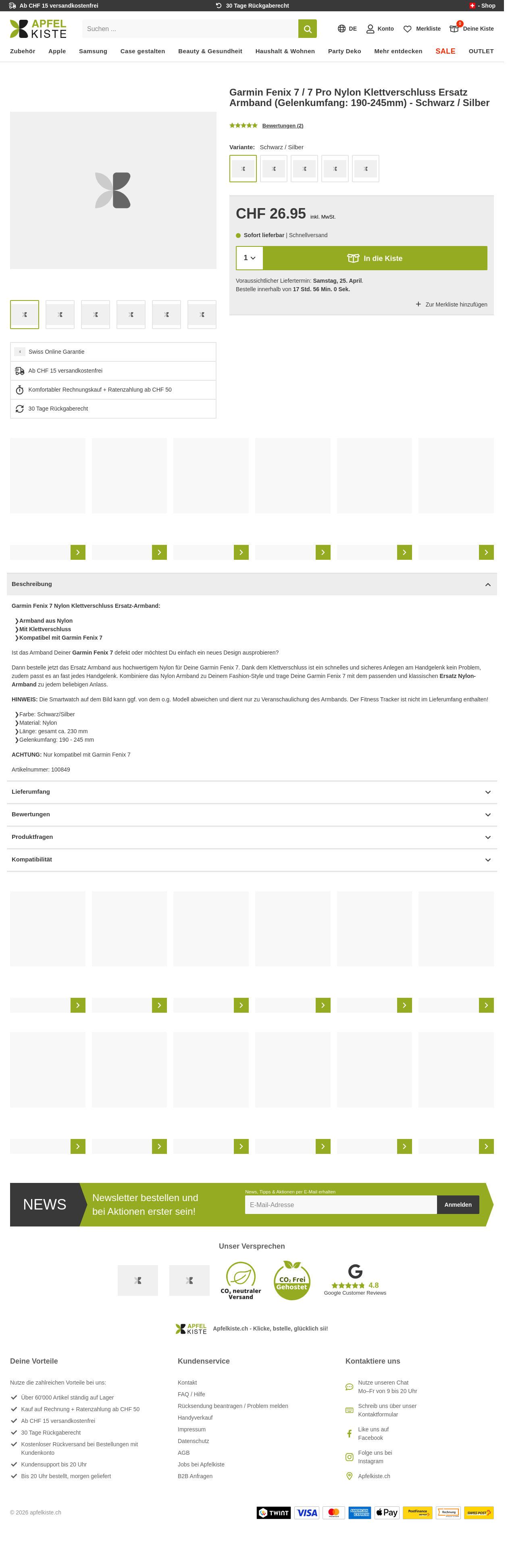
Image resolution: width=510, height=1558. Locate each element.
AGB (184, 1453)
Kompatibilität (252, 860)
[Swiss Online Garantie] (138, 1280)
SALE (445, 51)
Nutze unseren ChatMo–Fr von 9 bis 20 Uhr (387, 1386)
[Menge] (250, 258)
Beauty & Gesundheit (210, 51)
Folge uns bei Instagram (375, 1457)
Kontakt (187, 1382)
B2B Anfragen (195, 1476)
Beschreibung (252, 584)
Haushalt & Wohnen (285, 51)
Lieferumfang (252, 792)
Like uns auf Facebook (373, 1433)
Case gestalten (143, 51)
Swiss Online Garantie (57, 351)
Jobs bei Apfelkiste (201, 1464)
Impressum (192, 1429)
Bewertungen (252, 815)
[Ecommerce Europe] (189, 1280)
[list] (113, 190)
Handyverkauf (195, 1417)
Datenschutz (193, 1441)
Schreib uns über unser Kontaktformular (387, 1410)
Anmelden (458, 1204)
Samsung (93, 51)
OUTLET (481, 51)
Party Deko (344, 51)
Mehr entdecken (398, 51)
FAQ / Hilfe (191, 1394)
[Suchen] (307, 28)
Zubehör (22, 51)
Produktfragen (252, 837)
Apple (57, 51)
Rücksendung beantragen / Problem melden (233, 1406)
